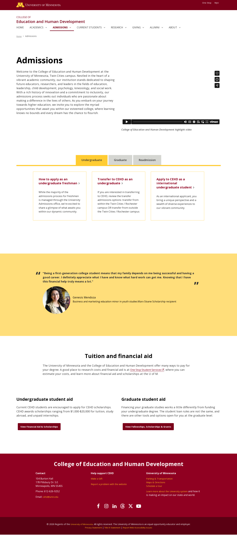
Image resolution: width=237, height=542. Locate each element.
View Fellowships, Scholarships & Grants (148, 433)
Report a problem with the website (109, 491)
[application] (171, 99)
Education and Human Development (50, 22)
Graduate (120, 161)
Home (19, 37)
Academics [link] (36, 28)
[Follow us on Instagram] (103, 513)
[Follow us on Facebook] (92, 513)
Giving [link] (136, 28)
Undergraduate (91, 161)
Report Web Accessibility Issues (140, 534)
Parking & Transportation (161, 485)
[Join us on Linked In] (113, 513)
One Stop (206, 2)
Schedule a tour (156, 493)
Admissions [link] (60, 28)
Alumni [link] (155, 28)
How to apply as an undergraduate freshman (55, 185)
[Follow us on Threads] (124, 513)
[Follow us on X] (134, 513)
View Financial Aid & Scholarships (39, 433)
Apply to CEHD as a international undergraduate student (172, 187)
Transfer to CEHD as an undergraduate (118, 183)
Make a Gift (96, 485)
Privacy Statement (91, 534)
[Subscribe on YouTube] (144, 513)
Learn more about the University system (170, 498)
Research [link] (117, 28)
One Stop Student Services (148, 377)
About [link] (173, 28)
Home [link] (20, 28)
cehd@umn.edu (47, 504)
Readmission (147, 161)
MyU (218, 2)
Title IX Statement (112, 534)
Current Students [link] (89, 28)
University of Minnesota (82, 531)
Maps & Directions (157, 489)
